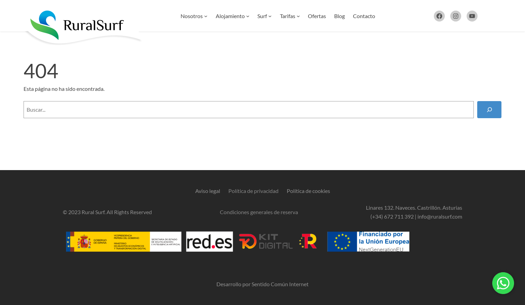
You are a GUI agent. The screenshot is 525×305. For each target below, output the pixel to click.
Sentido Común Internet (280, 284)
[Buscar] (489, 109)
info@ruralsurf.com (439, 216)
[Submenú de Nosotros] (206, 16)
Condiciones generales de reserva (259, 212)
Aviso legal (207, 191)
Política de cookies (308, 191)
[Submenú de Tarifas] (298, 16)
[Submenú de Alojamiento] (248, 16)
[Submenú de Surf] (270, 16)
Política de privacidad (253, 191)
